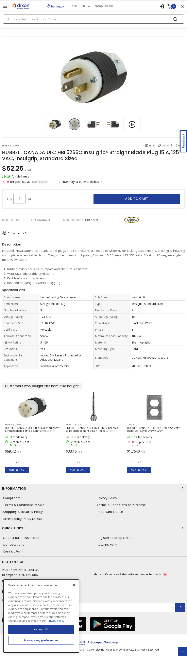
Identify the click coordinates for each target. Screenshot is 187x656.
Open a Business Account (22, 538)
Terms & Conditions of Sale (24, 505)
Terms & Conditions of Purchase (121, 505)
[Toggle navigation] (5, 6)
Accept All (41, 629)
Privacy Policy (107, 498)
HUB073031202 (76, 424)
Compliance (12, 498)
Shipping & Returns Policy (23, 512)
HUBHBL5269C (14, 424)
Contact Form (13, 551)
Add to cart (136, 198)
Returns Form (107, 544)
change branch (104, 6)
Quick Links (93, 528)
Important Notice (110, 512)
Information (93, 488)
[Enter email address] (88, 607)
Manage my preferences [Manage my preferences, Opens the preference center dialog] (41, 640)
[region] (41, 616)
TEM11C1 (133, 424)
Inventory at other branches (81, 182)
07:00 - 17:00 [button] (78, 6)
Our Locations (13, 544)
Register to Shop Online (115, 538)
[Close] (74, 585)
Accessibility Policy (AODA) (23, 519)
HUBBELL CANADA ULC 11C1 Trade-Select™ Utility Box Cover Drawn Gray (153, 429)
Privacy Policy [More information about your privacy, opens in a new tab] (56, 621)
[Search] (93, 19)
